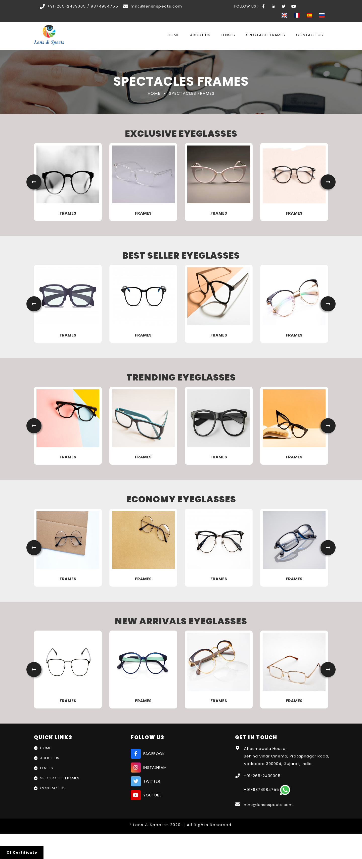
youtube (146, 795)
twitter (145, 781)
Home (173, 34)
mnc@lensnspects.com (268, 804)
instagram (149, 767)
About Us (200, 34)
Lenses (228, 34)
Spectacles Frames (59, 778)
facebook (148, 754)
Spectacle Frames (265, 34)
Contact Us (309, 34)
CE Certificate (22, 852)
